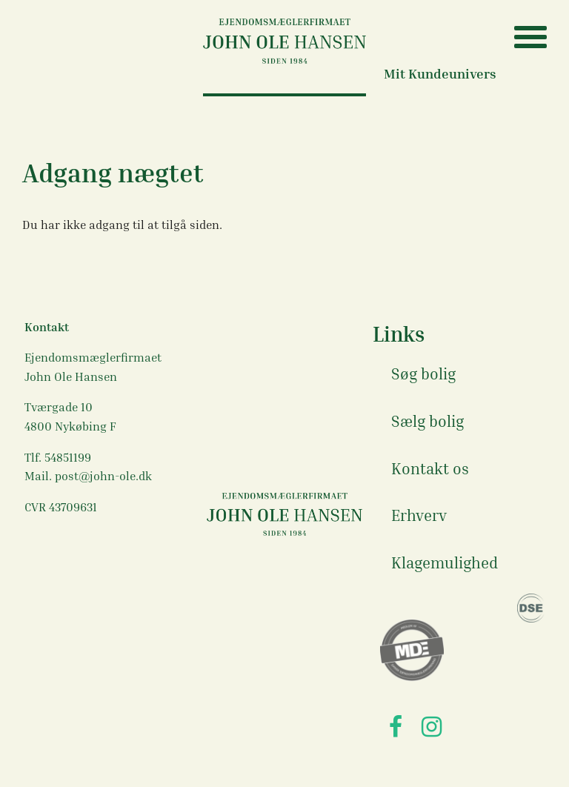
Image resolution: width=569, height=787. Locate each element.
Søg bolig (423, 374)
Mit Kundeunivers (440, 73)
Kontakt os (430, 468)
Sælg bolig (427, 421)
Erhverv (419, 515)
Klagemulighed (444, 563)
